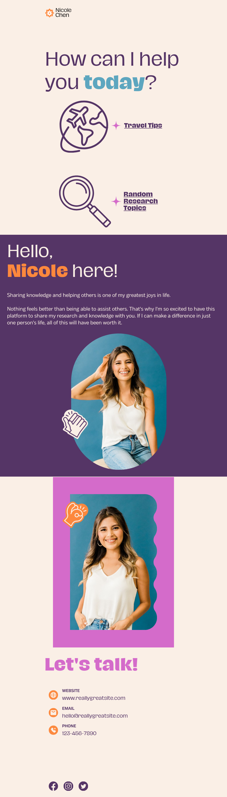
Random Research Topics (141, 201)
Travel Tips (143, 125)
